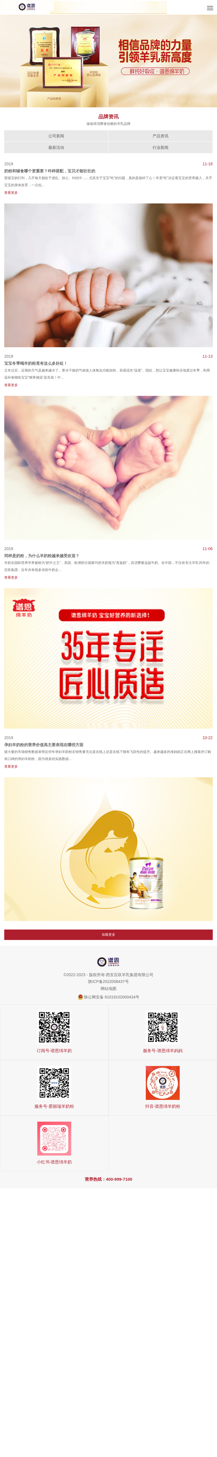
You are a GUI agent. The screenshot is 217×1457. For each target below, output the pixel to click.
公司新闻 (56, 136)
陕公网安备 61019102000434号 (112, 997)
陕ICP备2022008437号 (108, 981)
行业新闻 (160, 147)
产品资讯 (160, 136)
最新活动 (56, 147)
